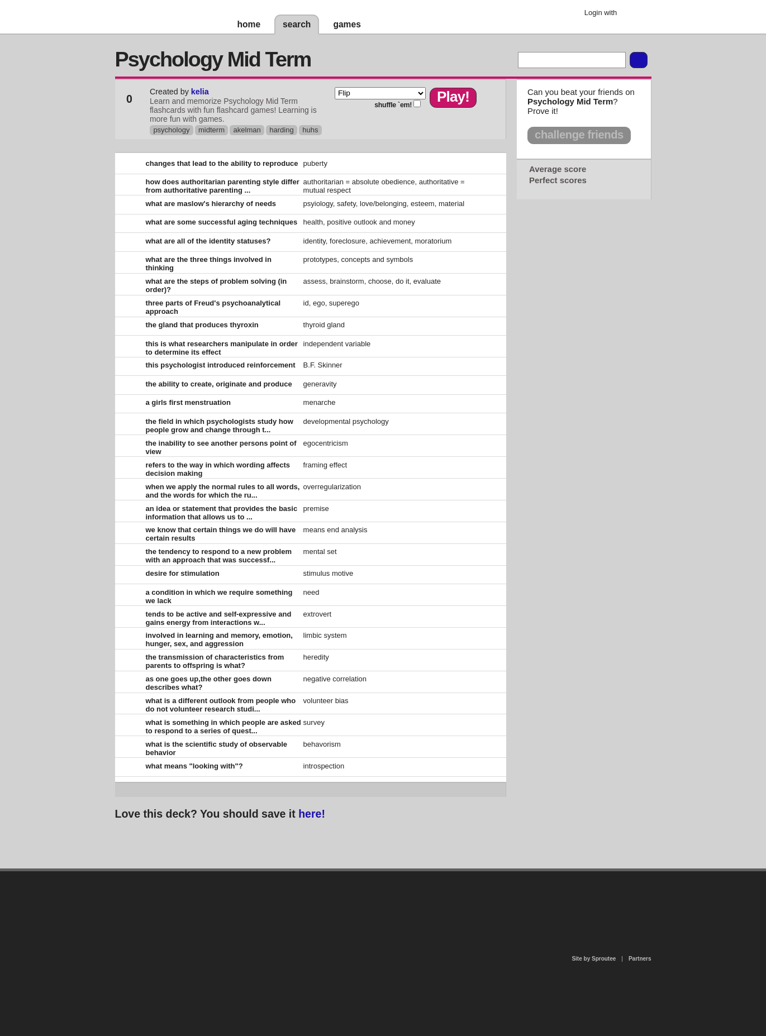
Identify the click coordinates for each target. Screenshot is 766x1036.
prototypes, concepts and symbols (358, 259)
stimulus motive (328, 573)
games (346, 24)
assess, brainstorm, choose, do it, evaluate (372, 281)
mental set (320, 551)
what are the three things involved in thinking (209, 263)
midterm (211, 130)
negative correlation (335, 679)
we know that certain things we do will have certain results (221, 534)
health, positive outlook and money (359, 222)
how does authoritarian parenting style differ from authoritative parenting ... (222, 186)
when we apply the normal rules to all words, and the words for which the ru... (223, 491)
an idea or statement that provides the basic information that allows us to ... (222, 512)
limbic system (325, 635)
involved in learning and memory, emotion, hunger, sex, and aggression (219, 639)
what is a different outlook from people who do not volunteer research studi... (221, 704)
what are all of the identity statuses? (208, 241)
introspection (324, 766)
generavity (320, 384)
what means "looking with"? (194, 766)
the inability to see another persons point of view (221, 447)
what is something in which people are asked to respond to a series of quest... (223, 726)
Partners (640, 959)
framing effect (325, 465)
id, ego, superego (331, 303)
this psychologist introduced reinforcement (221, 365)
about (239, 916)
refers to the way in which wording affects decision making (218, 469)
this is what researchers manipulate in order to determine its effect (222, 348)
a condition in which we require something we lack (219, 596)
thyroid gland (324, 325)
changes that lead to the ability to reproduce (222, 163)
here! (311, 814)
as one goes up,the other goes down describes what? (209, 683)
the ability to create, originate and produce (219, 384)
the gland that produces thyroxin (202, 325)
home (249, 24)
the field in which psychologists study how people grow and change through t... (219, 425)
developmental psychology (346, 421)
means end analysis (335, 530)
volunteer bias (326, 700)
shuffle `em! (393, 105)
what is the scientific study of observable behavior (217, 748)
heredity (316, 657)
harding (281, 130)
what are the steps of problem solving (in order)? (216, 285)
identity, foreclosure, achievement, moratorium (377, 241)
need (311, 592)
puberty (315, 163)
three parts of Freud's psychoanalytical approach (213, 307)
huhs (310, 130)
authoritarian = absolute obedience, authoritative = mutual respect (384, 186)
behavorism (322, 744)
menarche (319, 402)
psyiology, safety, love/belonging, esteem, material (384, 203)
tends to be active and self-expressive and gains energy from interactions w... (219, 618)
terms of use (471, 903)
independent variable (337, 344)
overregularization (332, 487)
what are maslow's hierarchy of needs (211, 203)
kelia (200, 91)
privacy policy (419, 876)
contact (377, 900)
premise (316, 508)
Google (634, 14)
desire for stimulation (183, 573)
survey (314, 722)
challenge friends (579, 134)
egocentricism (325, 443)
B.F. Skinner (322, 365)
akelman (247, 130)
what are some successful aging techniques (222, 222)
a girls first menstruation (188, 402)
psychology (171, 130)
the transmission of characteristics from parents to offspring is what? (215, 661)
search (297, 24)
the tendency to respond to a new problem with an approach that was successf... (219, 555)
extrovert (317, 614)
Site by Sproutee (594, 959)
